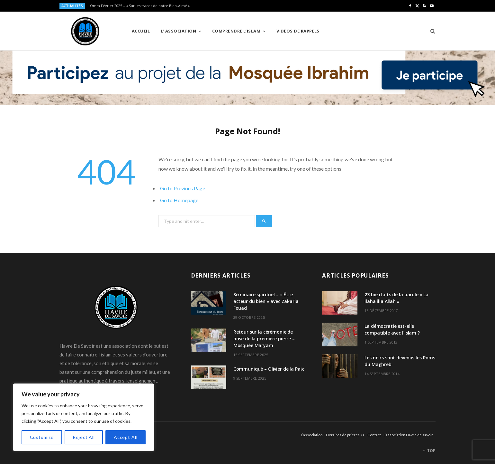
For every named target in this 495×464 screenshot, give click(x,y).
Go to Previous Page (182, 188)
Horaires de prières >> (345, 434)
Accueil (141, 31)
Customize (42, 437)
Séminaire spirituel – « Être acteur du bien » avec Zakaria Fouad (266, 301)
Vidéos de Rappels (298, 31)
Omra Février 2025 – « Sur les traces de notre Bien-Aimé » (140, 6)
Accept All (125, 437)
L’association (312, 434)
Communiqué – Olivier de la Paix (268, 369)
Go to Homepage (179, 200)
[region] (83, 417)
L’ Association (178, 31)
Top (429, 450)
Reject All (83, 437)
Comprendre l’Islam (236, 31)
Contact (374, 434)
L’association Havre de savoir (408, 434)
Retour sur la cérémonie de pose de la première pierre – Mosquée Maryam (264, 338)
